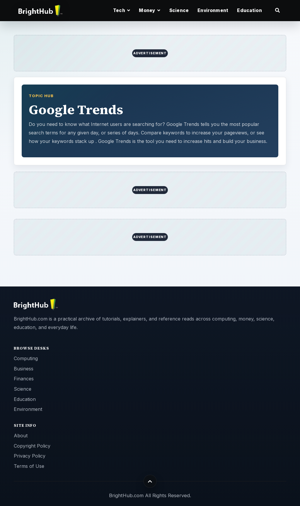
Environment (212, 10)
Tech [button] (121, 10)
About (21, 435)
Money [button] (149, 10)
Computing (26, 358)
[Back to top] (150, 481)
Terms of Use (29, 466)
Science (179, 10)
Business (23, 369)
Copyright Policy (32, 446)
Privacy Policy (29, 456)
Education (249, 10)
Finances (24, 379)
